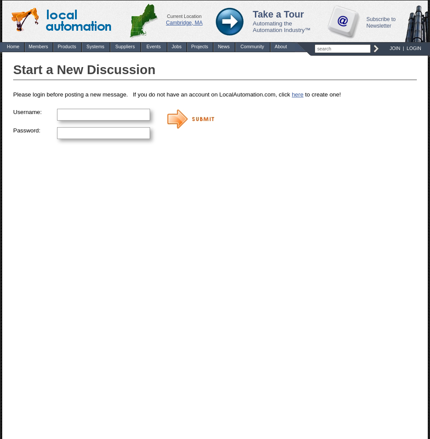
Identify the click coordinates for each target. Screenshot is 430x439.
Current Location (184, 16)
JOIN (395, 48)
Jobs (177, 46)
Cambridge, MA (184, 23)
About (281, 46)
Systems (95, 46)
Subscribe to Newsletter (381, 22)
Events (154, 46)
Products (66, 46)
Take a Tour (278, 14)
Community (252, 46)
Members (38, 46)
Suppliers (125, 46)
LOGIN (414, 48)
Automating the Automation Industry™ (282, 26)
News (224, 46)
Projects (199, 46)
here (298, 94)
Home (13, 46)
